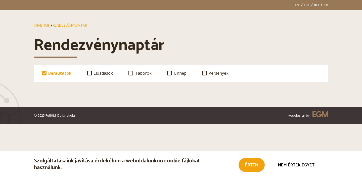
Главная (41, 25)
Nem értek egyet (296, 165)
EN (297, 5)
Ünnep (180, 73)
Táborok (143, 73)
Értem (251, 165)
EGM (320, 115)
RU (316, 5)
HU (306, 5)
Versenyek (219, 73)
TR (326, 5)
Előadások (103, 73)
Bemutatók (59, 73)
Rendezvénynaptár (70, 25)
